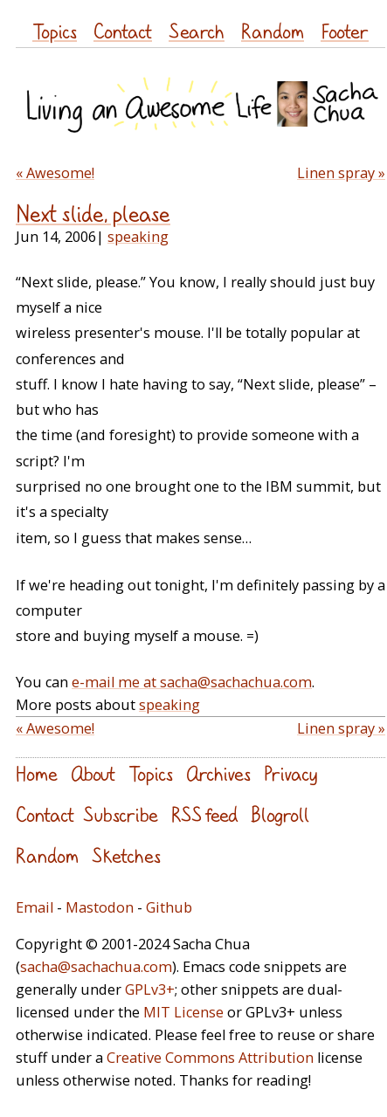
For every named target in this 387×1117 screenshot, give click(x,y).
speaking (138, 236)
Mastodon (100, 907)
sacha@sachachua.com (96, 966)
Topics (54, 31)
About (93, 773)
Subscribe (120, 814)
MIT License (183, 1012)
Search (197, 31)
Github (169, 907)
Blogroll (280, 814)
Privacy (290, 773)
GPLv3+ (150, 989)
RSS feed (204, 814)
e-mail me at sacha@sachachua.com (192, 682)
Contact (122, 31)
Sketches (126, 855)
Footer (345, 31)
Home (37, 773)
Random (272, 31)
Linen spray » (341, 173)
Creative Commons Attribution (210, 1057)
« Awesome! (55, 173)
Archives (218, 773)
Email (34, 907)
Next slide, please (93, 213)
